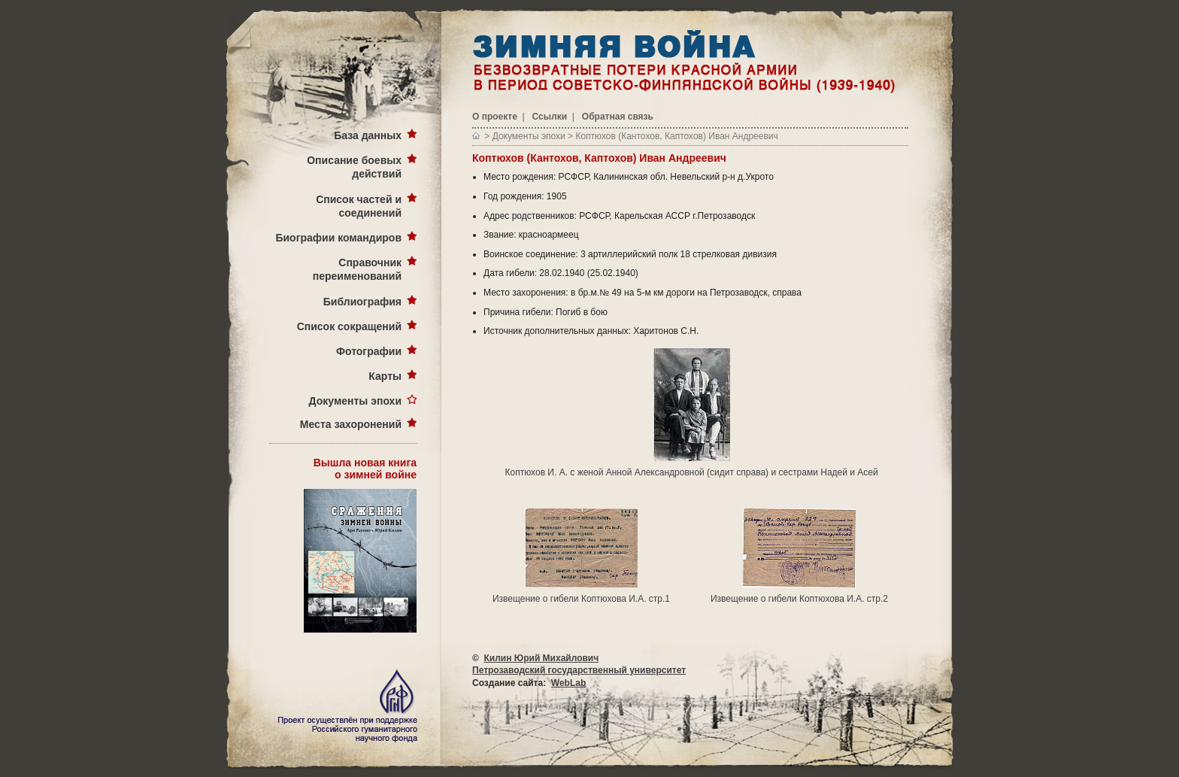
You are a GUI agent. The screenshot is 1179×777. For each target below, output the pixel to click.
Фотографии (369, 351)
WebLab (568, 683)
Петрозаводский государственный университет (579, 670)
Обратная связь (617, 116)
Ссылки (549, 116)
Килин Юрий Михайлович (541, 658)
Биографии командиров (338, 238)
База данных (368, 135)
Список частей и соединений (359, 206)
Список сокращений (349, 326)
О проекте (494, 116)
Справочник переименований (357, 269)
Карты (385, 376)
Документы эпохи (355, 401)
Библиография (362, 302)
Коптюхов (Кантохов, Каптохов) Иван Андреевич (676, 136)
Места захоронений (351, 424)
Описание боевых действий (354, 167)
